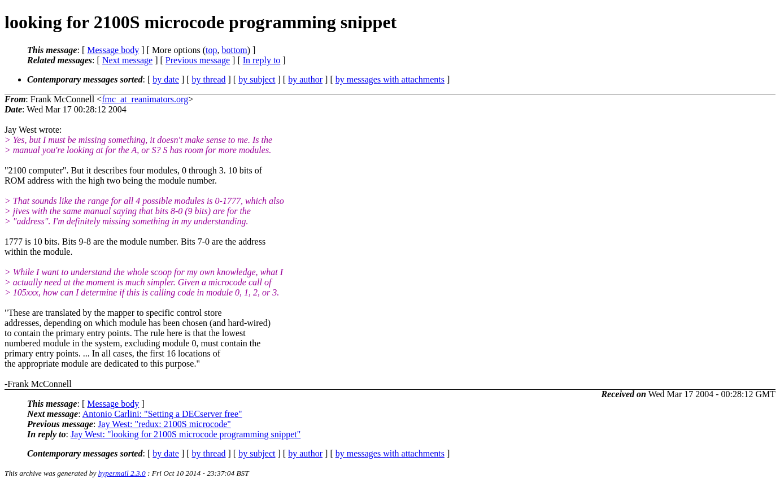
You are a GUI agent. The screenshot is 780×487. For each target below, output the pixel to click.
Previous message (197, 60)
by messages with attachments (390, 79)
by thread (209, 79)
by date (165, 79)
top (211, 50)
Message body (113, 50)
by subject (256, 79)
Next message (127, 60)
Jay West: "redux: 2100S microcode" (164, 424)
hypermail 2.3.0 (122, 473)
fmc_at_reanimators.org (145, 99)
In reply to (262, 60)
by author (305, 79)
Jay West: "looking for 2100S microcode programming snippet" (185, 434)
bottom (234, 50)
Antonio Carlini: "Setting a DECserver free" (162, 414)
